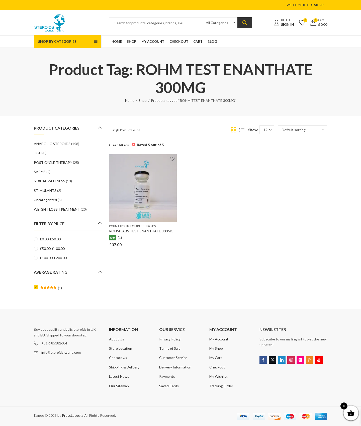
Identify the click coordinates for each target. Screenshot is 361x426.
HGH (38, 153)
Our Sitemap (119, 386)
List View (241, 130)
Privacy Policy (169, 339)
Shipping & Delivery (124, 367)
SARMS (40, 172)
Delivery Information (175, 367)
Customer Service (173, 357)
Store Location (120, 348)
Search (244, 22)
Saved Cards (169, 386)
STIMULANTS (45, 190)
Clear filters (119, 145)
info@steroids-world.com (61, 352)
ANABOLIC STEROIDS (52, 144)
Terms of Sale (169, 348)
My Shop (216, 348)
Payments (167, 376)
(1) (51, 288)
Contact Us (118, 357)
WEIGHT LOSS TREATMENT (57, 209)
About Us (116, 339)
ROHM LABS (117, 226)
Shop (143, 100)
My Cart (215, 357)
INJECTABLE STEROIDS (141, 226)
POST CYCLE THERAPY (53, 162)
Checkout (217, 367)
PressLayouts (72, 415)
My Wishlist (218, 376)
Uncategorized (45, 200)
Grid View (233, 130)
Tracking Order (221, 386)
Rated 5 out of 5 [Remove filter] (150, 145)
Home (129, 100)
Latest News (119, 376)
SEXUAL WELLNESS (49, 181)
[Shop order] (302, 129)
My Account (218, 339)
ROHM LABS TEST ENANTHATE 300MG (141, 231)
